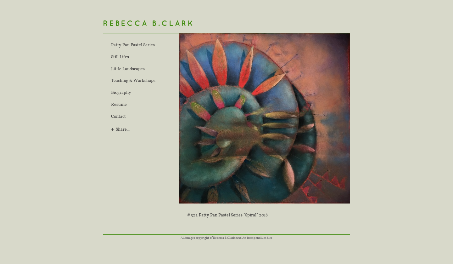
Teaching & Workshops (133, 80)
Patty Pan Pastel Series (133, 44)
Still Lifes (120, 56)
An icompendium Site (257, 237)
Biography (121, 92)
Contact (118, 116)
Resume (119, 104)
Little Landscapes (128, 68)
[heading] (148, 23)
